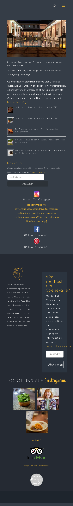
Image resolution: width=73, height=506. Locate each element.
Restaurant (44, 70)
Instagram (36, 440)
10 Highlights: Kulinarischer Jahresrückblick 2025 (36, 107)
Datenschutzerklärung (37, 172)
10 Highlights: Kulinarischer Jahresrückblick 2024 (36, 118)
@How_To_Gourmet (36, 199)
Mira (14, 70)
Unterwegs (25, 74)
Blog (35, 70)
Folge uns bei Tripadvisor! (36, 465)
